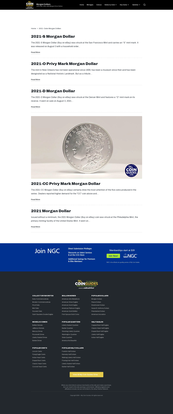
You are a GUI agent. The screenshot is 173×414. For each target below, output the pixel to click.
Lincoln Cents (37, 351)
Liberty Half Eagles (97, 334)
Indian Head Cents (38, 357)
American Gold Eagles (69, 305)
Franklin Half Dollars (69, 351)
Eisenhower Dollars (98, 305)
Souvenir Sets (37, 311)
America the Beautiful (69, 340)
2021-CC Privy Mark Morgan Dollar (65, 184)
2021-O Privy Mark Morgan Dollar (64, 64)
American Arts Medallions (71, 299)
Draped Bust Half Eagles (99, 331)
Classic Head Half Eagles (100, 328)
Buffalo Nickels (37, 325)
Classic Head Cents (39, 363)
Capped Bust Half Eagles (100, 325)
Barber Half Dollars (68, 366)
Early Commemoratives (40, 299)
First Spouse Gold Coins (70, 314)
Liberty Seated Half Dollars (71, 363)
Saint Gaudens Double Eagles (42, 314)
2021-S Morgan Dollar (53, 36)
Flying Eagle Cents (38, 354)
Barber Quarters (67, 328)
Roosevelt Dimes (38, 334)
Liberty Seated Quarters (70, 325)
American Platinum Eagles (71, 308)
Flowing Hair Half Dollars (70, 360)
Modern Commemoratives (41, 302)
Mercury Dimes (37, 331)
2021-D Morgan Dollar (53, 91)
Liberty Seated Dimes (39, 337)
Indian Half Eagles (97, 337)
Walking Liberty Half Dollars (71, 357)
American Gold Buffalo (69, 311)
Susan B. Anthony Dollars (100, 308)
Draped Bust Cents (39, 360)
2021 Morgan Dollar (51, 211)
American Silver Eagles (70, 302)
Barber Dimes (37, 340)
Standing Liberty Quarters (71, 331)
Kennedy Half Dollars (69, 354)
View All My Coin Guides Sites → (86, 375)
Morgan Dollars (43, 4)
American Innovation (98, 314)
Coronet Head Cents (39, 366)
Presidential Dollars (98, 311)
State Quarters (67, 337)
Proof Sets (36, 305)
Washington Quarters (69, 334)
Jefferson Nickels (38, 328)
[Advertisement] (86, 19)
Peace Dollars (96, 302)
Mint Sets (35, 308)
